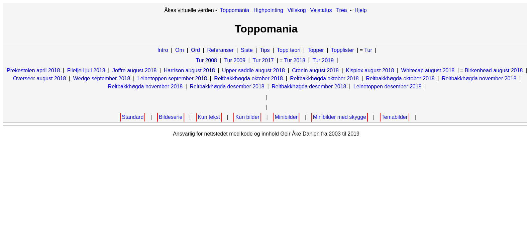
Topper (316, 50)
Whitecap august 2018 (427, 70)
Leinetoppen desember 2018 (387, 86)
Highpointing (268, 10)
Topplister (342, 50)
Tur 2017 (263, 60)
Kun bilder (247, 117)
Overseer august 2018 (39, 78)
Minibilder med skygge (339, 117)
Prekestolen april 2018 (33, 70)
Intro (162, 50)
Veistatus (321, 10)
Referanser (220, 50)
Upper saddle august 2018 (253, 70)
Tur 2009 (234, 60)
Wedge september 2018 (101, 78)
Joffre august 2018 (134, 70)
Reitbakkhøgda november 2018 (479, 78)
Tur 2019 (322, 60)
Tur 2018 (294, 60)
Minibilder (286, 117)
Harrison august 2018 (189, 70)
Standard (132, 117)
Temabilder (395, 117)
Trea (341, 10)
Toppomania (234, 10)
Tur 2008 (206, 60)
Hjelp (360, 10)
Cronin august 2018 (315, 70)
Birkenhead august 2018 (494, 70)
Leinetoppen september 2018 (172, 78)
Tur (368, 50)
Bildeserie (170, 117)
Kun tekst (209, 117)
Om (179, 50)
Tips (265, 50)
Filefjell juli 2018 (86, 70)
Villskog (297, 10)
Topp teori (288, 50)
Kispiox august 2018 (370, 70)
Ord (195, 50)
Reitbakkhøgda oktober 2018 (248, 78)
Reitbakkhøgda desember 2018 (227, 86)
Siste (247, 50)
